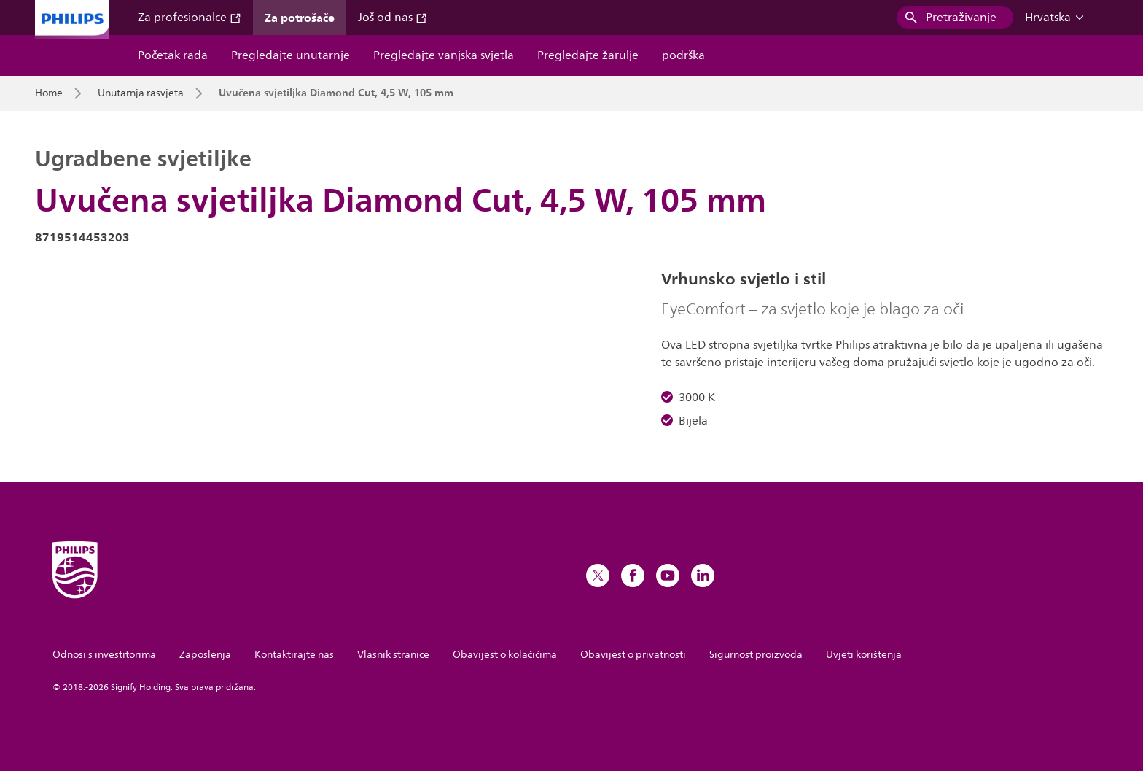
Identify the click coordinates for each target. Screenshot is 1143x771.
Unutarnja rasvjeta (141, 93)
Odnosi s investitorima (104, 654)
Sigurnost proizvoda (756, 654)
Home (49, 93)
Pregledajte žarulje (588, 55)
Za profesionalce (189, 17)
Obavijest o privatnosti (633, 654)
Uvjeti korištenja (864, 654)
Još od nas (392, 17)
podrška (683, 55)
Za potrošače (300, 17)
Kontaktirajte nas (294, 654)
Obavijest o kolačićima (505, 654)
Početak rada (173, 55)
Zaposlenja (205, 654)
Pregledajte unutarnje (290, 55)
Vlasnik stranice (393, 654)
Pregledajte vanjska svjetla (443, 55)
